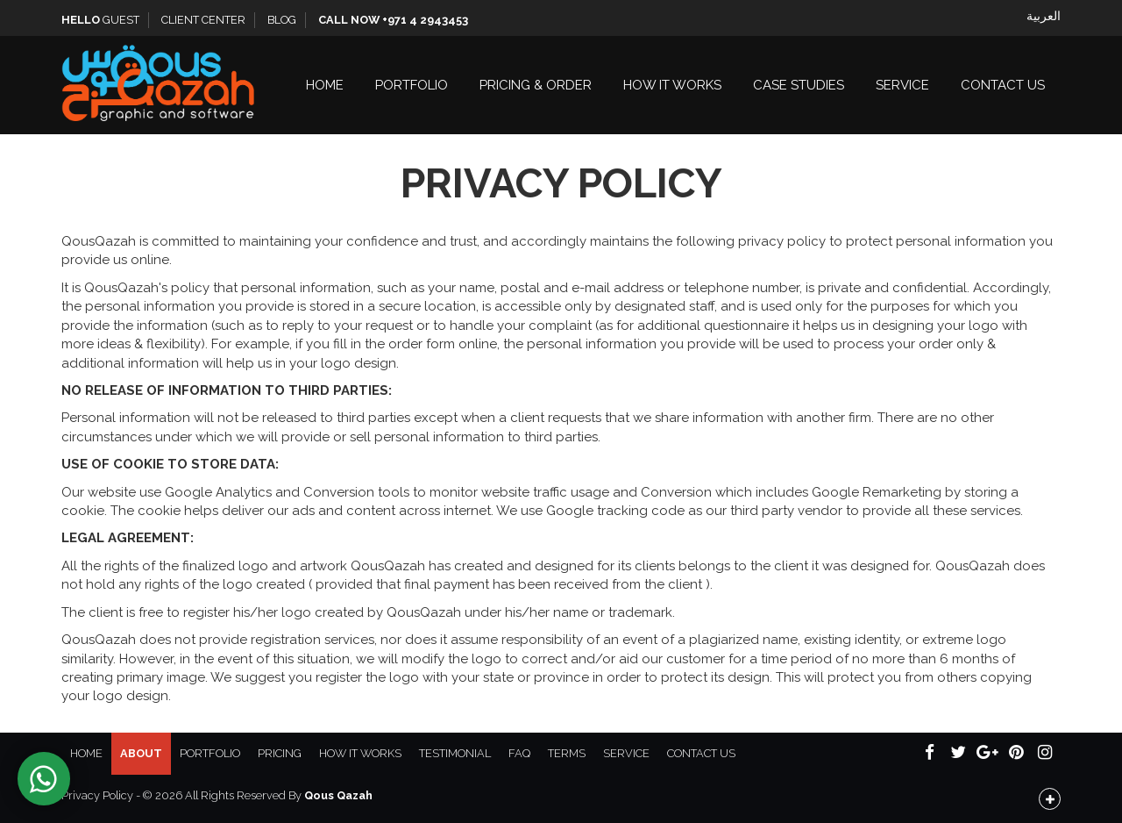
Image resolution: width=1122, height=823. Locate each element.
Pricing (280, 753)
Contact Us (1003, 85)
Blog (281, 19)
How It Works (672, 85)
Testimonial (455, 753)
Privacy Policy (97, 795)
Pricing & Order (535, 85)
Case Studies (798, 85)
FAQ (519, 753)
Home (325, 85)
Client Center (203, 19)
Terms (567, 753)
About (141, 753)
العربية (1043, 16)
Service (902, 85)
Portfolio (411, 85)
